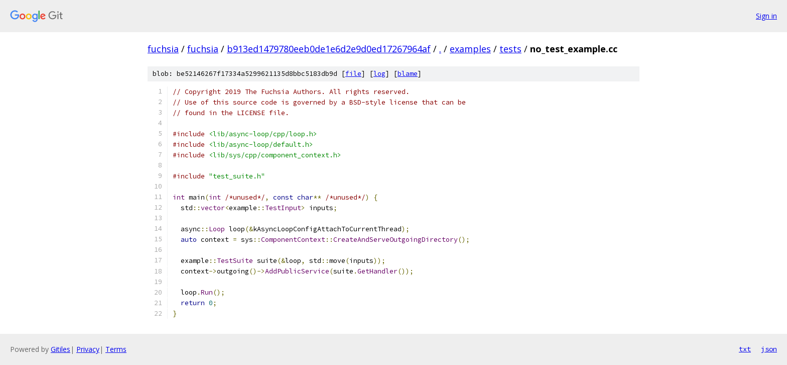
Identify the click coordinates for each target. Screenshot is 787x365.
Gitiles (60, 349)
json (769, 348)
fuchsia (163, 49)
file (353, 73)
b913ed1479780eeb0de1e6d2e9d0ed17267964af (329, 49)
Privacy (87, 349)
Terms (115, 349)
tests (510, 49)
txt (745, 348)
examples (470, 49)
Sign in (766, 16)
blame (408, 73)
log (379, 73)
